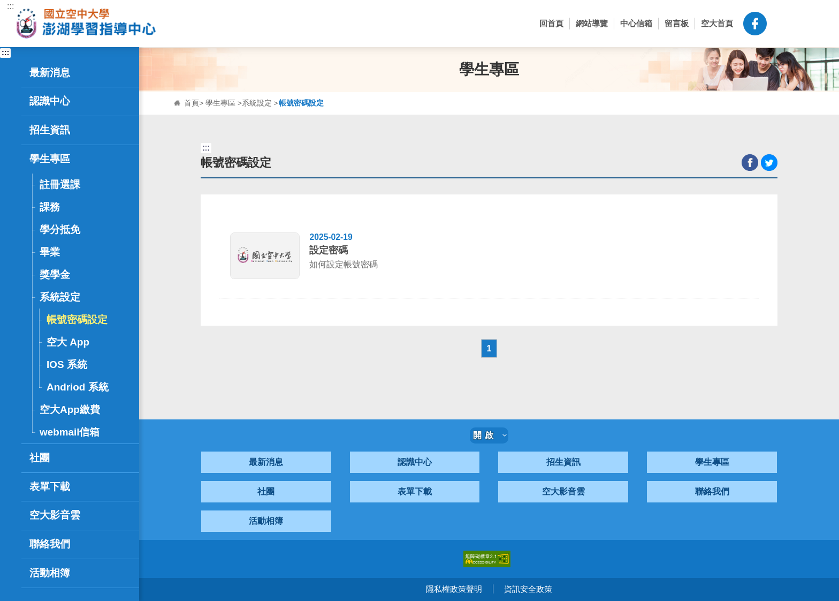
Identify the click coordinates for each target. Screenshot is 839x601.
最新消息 (266, 462)
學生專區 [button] (81, 159)
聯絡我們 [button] (81, 544)
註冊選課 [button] (84, 184)
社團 (265, 492)
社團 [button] (81, 458)
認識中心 (415, 462)
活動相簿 (266, 521)
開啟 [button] (490, 435)
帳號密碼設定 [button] (77, 319)
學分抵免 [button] (60, 229)
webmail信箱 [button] (70, 432)
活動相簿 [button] (49, 573)
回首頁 (551, 23)
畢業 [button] (50, 252)
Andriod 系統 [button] (78, 387)
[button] (783, 23)
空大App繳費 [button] (70, 409)
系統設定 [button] (84, 297)
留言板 (677, 23)
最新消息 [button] (81, 73)
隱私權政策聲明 (454, 589)
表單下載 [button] (49, 486)
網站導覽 (592, 23)
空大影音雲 (563, 492)
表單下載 (415, 492)
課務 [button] (84, 207)
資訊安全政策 (528, 589)
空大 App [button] (68, 342)
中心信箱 (636, 23)
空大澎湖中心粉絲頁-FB (755, 23)
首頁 (191, 103)
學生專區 (220, 103)
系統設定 (257, 103)
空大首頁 (717, 23)
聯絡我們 (712, 492)
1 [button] (489, 348)
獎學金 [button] (55, 274)
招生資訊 (563, 462)
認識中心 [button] (81, 101)
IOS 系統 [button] (67, 364)
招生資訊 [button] (81, 130)
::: (10, 6)
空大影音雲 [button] (54, 515)
